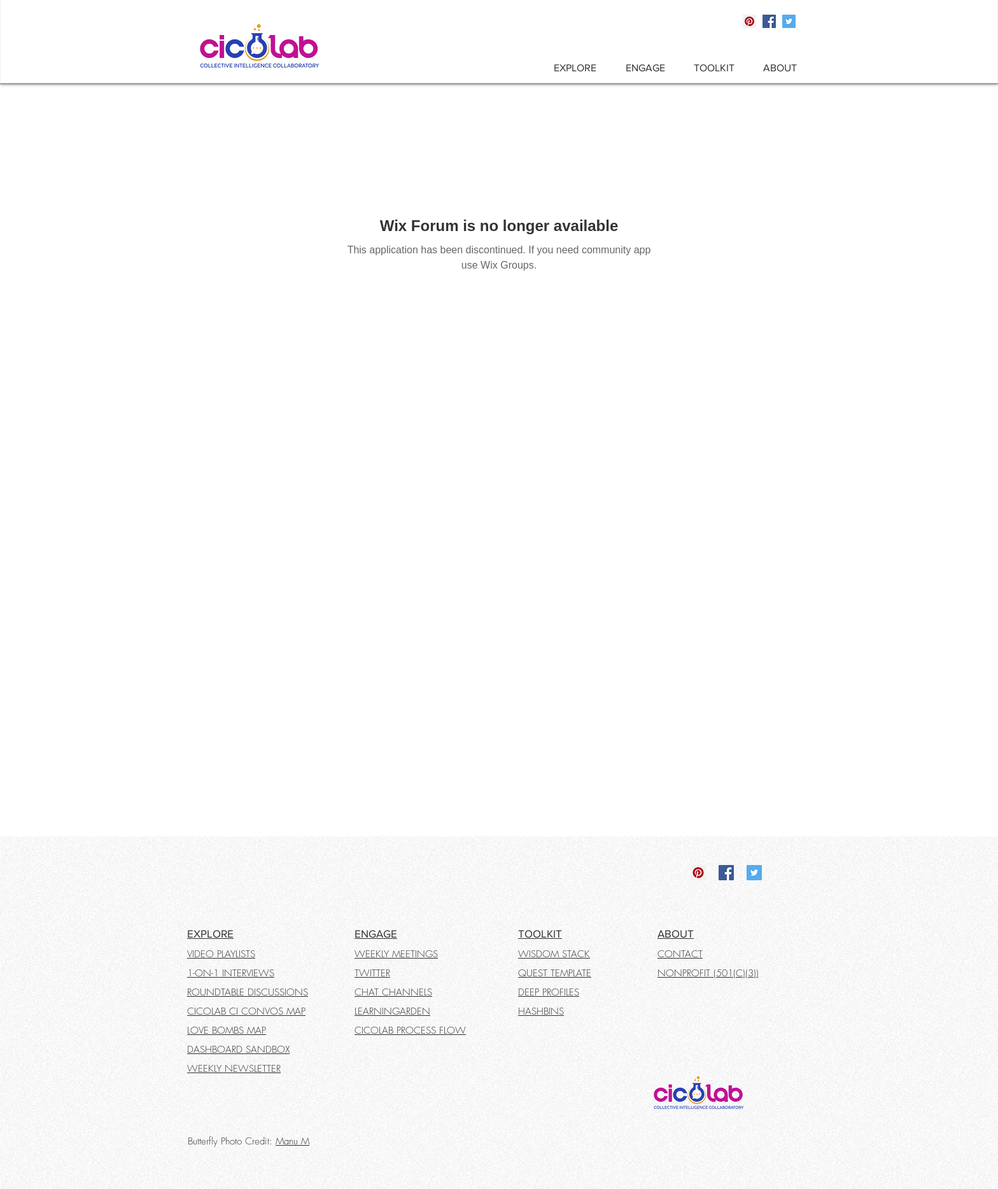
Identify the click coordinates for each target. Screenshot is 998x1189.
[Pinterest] (749, 21)
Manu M (292, 1141)
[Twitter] (789, 21)
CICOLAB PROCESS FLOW (410, 1030)
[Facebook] (769, 21)
